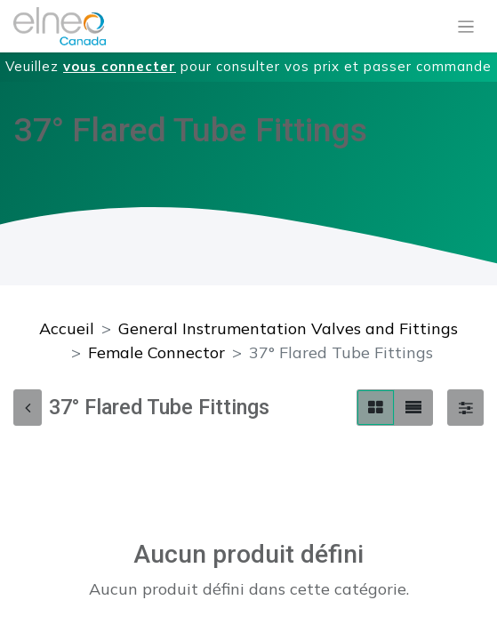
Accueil (66, 328)
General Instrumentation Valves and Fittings (288, 328)
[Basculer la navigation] (466, 26)
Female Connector (156, 352)
